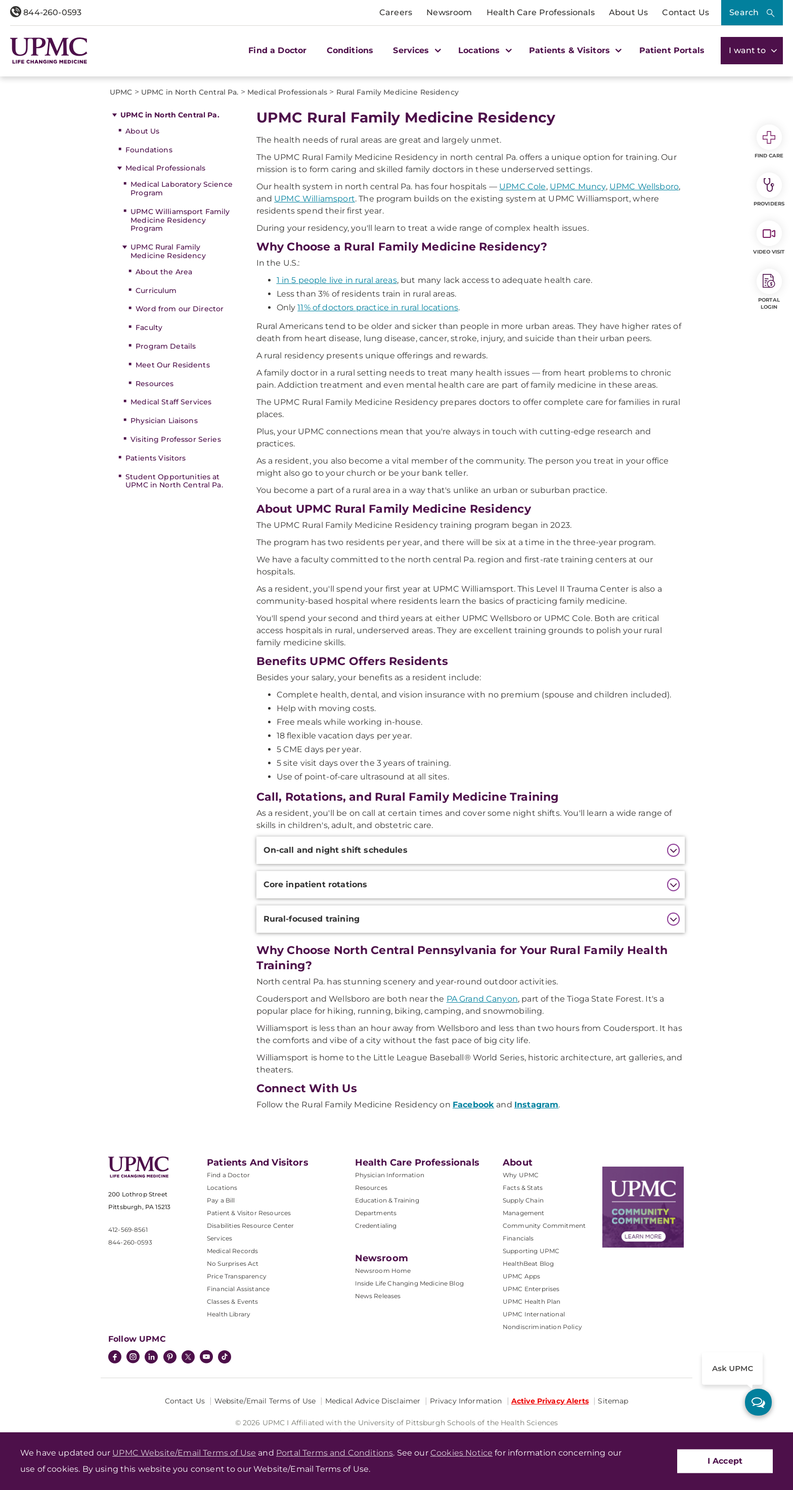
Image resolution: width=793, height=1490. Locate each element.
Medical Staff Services (170, 401)
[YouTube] (206, 1358)
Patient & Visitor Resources (249, 1213)
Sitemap (613, 1400)
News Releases (378, 1296)
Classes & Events (232, 1301)
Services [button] (415, 50)
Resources (154, 383)
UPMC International (534, 1314)
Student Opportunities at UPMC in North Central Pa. (174, 481)
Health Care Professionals (541, 12)
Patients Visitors (155, 458)
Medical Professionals (165, 168)
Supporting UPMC (531, 1251)
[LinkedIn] (151, 1358)
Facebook (473, 1104)
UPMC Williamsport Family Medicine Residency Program (180, 220)
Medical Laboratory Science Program (181, 188)
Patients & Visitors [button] (574, 50)
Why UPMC (521, 1175)
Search (744, 12)
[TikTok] (224, 1356)
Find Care (769, 142)
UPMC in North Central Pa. (169, 114)
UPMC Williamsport (314, 198)
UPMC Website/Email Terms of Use (184, 1453)
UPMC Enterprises (531, 1289)
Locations (222, 1187)
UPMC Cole (522, 186)
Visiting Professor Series (175, 439)
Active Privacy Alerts (550, 1400)
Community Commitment (544, 1225)
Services (219, 1238)
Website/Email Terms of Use (265, 1400)
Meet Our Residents (173, 364)
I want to (752, 50)
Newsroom (449, 12)
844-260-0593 (45, 12)
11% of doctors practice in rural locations (377, 307)
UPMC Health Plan (532, 1301)
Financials (518, 1238)
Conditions (350, 50)
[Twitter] (188, 1356)
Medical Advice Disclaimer (373, 1400)
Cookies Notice (461, 1453)
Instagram (536, 1104)
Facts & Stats (523, 1187)
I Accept (725, 1461)
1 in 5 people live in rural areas (337, 280)
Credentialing (376, 1225)
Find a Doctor (277, 50)
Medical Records (232, 1251)
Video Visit (768, 238)
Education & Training (387, 1200)
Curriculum (156, 290)
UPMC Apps (521, 1276)
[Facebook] (114, 1358)
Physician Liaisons (164, 420)
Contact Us (685, 12)
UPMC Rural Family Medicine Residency (168, 251)
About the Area (164, 271)
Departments (376, 1213)
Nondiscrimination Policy (542, 1327)
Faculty (149, 327)
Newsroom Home (383, 1270)
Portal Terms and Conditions (334, 1453)
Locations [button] (483, 50)
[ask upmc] (758, 1402)
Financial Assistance (238, 1289)
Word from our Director (180, 308)
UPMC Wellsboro (644, 186)
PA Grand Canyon (482, 999)
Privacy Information (466, 1400)
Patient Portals (671, 50)
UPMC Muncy (578, 186)
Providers (769, 190)
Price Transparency (237, 1276)
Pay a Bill (221, 1200)
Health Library (228, 1314)
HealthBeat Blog (528, 1263)
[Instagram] (133, 1358)
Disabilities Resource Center (250, 1225)
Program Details (166, 346)
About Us (628, 12)
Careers (395, 12)
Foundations (148, 149)
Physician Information (389, 1175)
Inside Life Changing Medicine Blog (409, 1283)
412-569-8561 (128, 1229)
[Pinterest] (170, 1358)
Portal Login (769, 289)
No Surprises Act (233, 1263)
